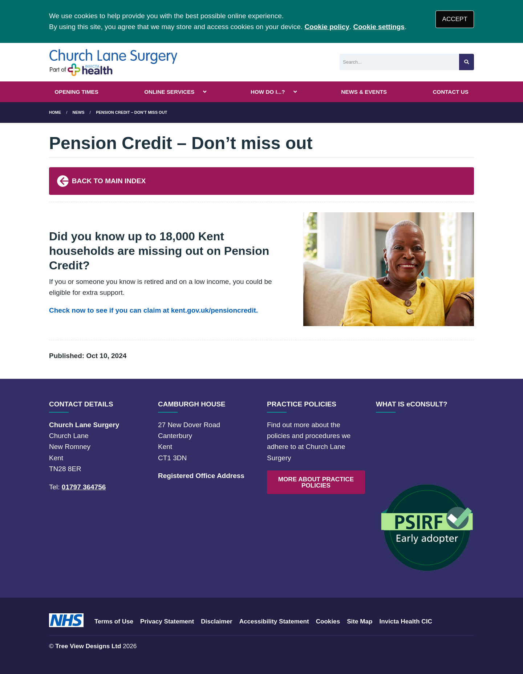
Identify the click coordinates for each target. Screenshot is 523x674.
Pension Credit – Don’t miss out (131, 112)
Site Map (359, 621)
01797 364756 (84, 487)
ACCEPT (454, 19)
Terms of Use (113, 621)
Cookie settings (378, 27)
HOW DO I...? (268, 92)
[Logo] (113, 62)
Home (55, 112)
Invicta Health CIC (405, 621)
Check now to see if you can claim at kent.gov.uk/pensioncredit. (153, 310)
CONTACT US (450, 92)
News (79, 112)
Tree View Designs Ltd (88, 646)
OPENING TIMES (76, 92)
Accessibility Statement (274, 621)
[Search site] (466, 62)
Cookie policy (326, 27)
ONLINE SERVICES (169, 92)
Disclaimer (216, 621)
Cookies (328, 621)
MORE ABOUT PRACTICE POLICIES (316, 482)
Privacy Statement (167, 621)
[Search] (399, 62)
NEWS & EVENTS (364, 92)
